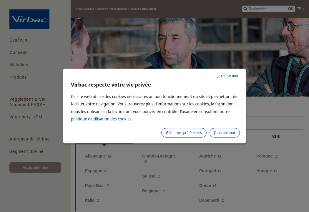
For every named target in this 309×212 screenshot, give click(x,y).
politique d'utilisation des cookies (101, 119)
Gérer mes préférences (184, 132)
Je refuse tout (227, 75)
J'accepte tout (224, 132)
